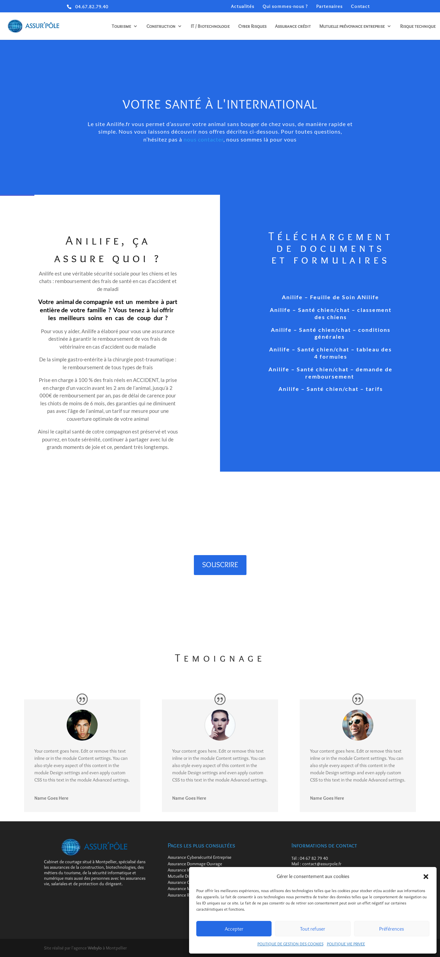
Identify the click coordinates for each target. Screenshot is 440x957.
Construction (160, 26)
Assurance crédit (293, 26)
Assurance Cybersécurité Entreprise (199, 857)
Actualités (242, 6)
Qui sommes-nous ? (285, 6)
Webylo (95, 947)
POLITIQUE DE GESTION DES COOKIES (290, 943)
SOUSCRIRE (220, 564)
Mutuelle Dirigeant (185, 876)
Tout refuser (312, 929)
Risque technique (418, 26)
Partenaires (329, 6)
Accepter (234, 929)
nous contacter (203, 139)
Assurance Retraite (184, 895)
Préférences (391, 929)
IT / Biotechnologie (210, 26)
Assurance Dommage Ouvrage (195, 863)
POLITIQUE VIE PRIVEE (346, 943)
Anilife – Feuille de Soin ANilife (330, 297)
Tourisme (121, 26)
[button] (425, 876)
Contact (360, 6)
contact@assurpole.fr (321, 863)
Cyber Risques (252, 26)
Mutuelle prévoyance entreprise (352, 26)
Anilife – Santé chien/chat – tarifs (330, 388)
